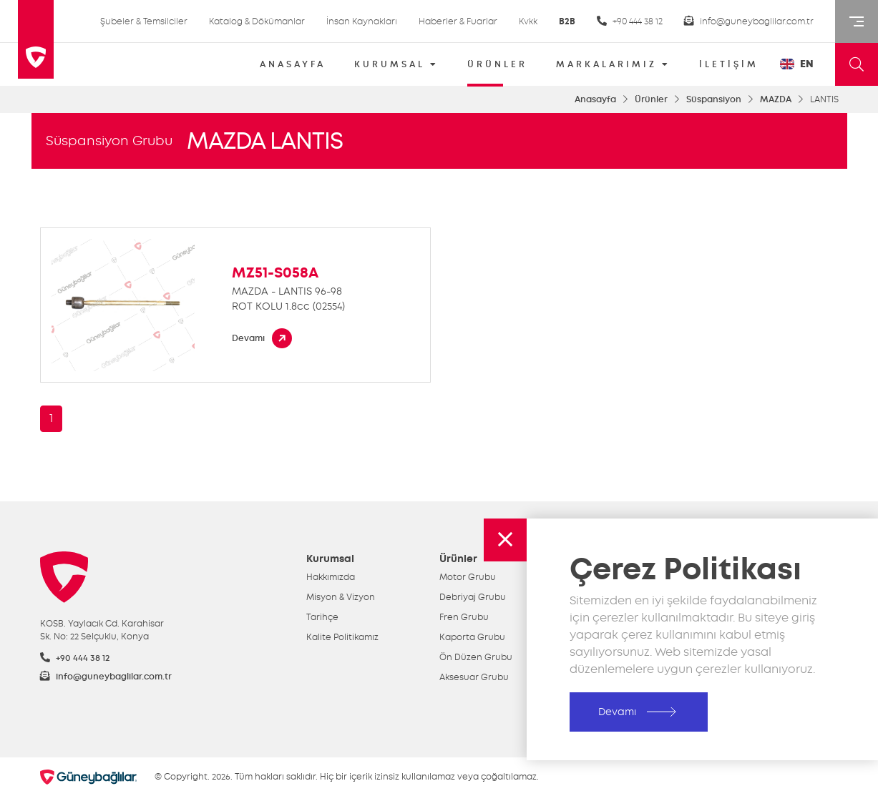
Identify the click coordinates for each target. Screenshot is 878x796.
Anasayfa (595, 99)
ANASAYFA (293, 64)
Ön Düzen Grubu (475, 657)
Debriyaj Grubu (472, 597)
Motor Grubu (467, 577)
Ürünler (651, 99)
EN (797, 64)
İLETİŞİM (729, 64)
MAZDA (775, 99)
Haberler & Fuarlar (458, 21)
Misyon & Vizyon (340, 597)
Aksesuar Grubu (474, 677)
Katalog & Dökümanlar (257, 21)
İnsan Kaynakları (361, 21)
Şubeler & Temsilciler (143, 21)
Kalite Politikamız (342, 637)
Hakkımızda (330, 577)
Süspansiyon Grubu (109, 140)
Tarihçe (322, 617)
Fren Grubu (464, 617)
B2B (567, 21)
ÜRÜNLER (497, 69)
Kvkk (528, 21)
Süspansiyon (713, 99)
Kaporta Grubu (472, 637)
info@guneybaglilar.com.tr (749, 21)
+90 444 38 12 (630, 21)
